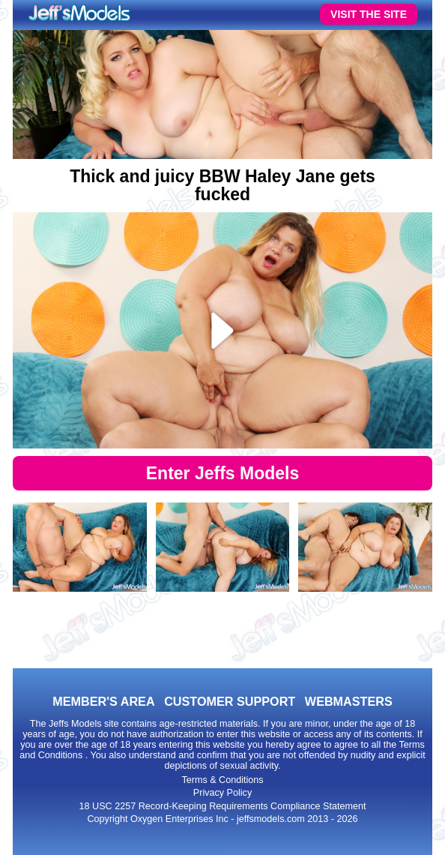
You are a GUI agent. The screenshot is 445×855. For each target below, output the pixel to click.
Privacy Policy (222, 793)
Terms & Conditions (222, 780)
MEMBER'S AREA (103, 701)
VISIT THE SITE (368, 14)
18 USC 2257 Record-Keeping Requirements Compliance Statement (222, 806)
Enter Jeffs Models (223, 473)
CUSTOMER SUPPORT (229, 701)
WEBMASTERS (349, 701)
